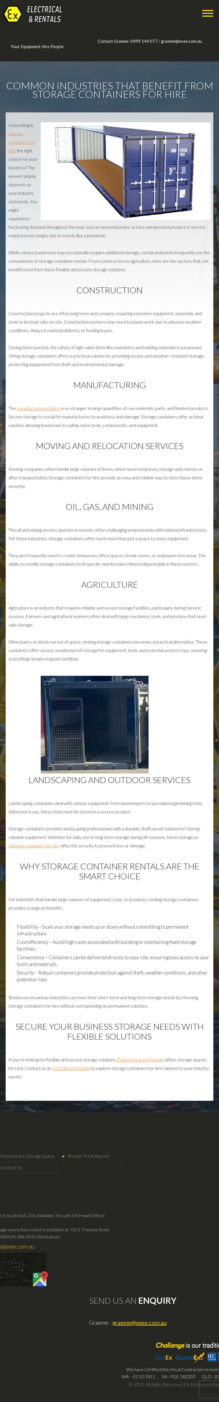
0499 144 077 (144, 41)
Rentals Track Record (55, 1156)
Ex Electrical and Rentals (140, 1059)
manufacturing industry (38, 408)
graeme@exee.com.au (181, 41)
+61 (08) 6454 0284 (70, 1068)
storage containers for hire (21, 142)
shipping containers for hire (34, 845)
